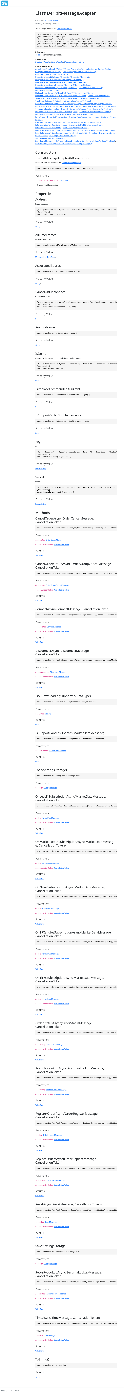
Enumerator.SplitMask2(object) (48, 114)
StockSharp (49, 20)
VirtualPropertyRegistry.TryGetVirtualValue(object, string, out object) (63, 143)
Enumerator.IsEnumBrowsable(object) (95, 111)
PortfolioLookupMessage (56, 1090)
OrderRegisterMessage (52, 1135)
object (37, 55)
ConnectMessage (54, 627)
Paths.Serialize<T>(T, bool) (76, 106)
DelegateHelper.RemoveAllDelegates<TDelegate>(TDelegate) (60, 82)
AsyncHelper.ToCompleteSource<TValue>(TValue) (91, 69)
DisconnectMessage (58, 672)
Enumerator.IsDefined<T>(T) (91, 87)
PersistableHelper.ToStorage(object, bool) (98, 130)
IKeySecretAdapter (43, 62)
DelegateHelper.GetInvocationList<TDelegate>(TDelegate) (59, 79)
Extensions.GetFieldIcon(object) (48, 127)
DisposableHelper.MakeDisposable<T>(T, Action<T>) (56, 87)
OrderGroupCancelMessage (57, 585)
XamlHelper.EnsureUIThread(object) (50, 138)
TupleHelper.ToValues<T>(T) (99, 95)
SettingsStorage (50, 787)
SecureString (40, 468)
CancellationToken (61, 544)
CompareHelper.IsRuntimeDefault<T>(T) (79, 71)
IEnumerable (40, 257)
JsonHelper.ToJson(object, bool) (75, 127)
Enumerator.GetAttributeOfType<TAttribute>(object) (56, 111)
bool (37, 319)
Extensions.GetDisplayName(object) (86, 122)
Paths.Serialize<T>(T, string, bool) (101, 106)
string (81, 62)
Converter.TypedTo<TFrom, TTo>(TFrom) (51, 74)
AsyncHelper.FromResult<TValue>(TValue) (52, 69)
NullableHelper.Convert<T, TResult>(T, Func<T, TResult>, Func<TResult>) (64, 93)
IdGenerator (64, 180)
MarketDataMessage (57, 751)
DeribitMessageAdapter (71, 162)
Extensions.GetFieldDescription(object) (51, 125)
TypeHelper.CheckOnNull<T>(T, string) (51, 98)
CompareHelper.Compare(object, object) (51, 109)
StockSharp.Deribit (64, 28)
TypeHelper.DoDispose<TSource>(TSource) (85, 98)
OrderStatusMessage (54, 1044)
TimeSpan (51, 257)
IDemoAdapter (57, 62)
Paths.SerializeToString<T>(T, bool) (49, 106)
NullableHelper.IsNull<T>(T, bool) (72, 95)
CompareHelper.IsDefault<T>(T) (48, 71)
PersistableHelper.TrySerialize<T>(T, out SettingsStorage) (58, 103)
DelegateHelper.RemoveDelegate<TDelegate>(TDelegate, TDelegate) (63, 85)
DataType (48, 714)
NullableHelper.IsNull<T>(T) (46, 95)
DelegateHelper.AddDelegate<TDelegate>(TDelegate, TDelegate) (62, 77)
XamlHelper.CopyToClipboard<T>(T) (97, 103)
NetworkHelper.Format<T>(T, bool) (77, 101)
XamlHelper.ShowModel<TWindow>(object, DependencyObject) (61, 141)
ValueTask (39, 555)
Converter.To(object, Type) (80, 109)
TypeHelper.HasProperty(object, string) (78, 114)
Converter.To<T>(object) (102, 109)
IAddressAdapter (71, 62)
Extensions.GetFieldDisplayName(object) (85, 125)
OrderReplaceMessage (56, 1180)
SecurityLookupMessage (56, 1294)
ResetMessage (51, 1222)
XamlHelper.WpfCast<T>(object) (102, 141)
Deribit (55, 20)
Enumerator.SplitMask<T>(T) (47, 90)
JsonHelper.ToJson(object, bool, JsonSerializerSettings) (57, 130)
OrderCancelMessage (55, 540)
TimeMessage (49, 1335)
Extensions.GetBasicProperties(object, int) (52, 122)
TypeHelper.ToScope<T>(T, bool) (48, 101)
